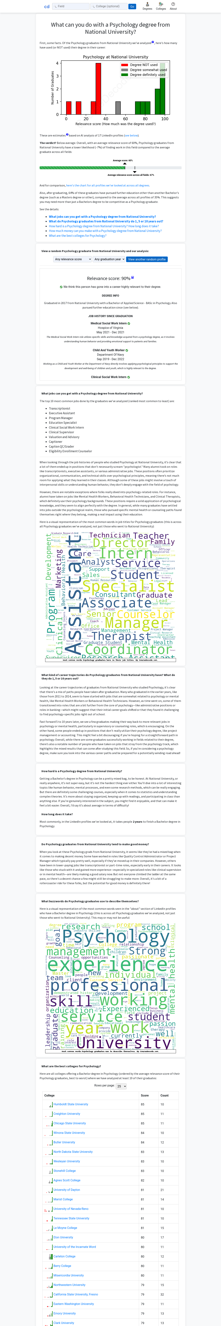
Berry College (62, 1266)
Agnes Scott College (66, 1180)
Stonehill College (64, 1171)
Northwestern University (69, 1285)
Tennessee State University (71, 1218)
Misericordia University (68, 1275)
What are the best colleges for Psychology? (77, 236)
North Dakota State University (72, 1152)
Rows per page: (104, 1085)
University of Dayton (66, 1190)
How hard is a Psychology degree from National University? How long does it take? (104, 226)
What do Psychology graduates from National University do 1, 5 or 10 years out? (106, 221)
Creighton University (66, 1114)
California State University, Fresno (75, 1294)
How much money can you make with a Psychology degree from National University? (105, 231)
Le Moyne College (65, 1228)
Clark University (63, 1323)
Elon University (63, 1237)
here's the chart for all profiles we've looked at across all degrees (107, 185)
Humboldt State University (70, 1104)
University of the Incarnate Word (74, 1247)
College (49, 1095)
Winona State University (69, 1133)
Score (145, 1095)
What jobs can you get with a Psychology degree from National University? (102, 217)
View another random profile (147, 259)
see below (131, 135)
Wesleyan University (66, 1161)
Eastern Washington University (73, 1304)
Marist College (63, 1199)
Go (132, 6)
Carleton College (64, 1256)
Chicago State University (69, 1123)
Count (164, 1095)
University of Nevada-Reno (70, 1209)
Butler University (64, 1142)
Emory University (64, 1313)
